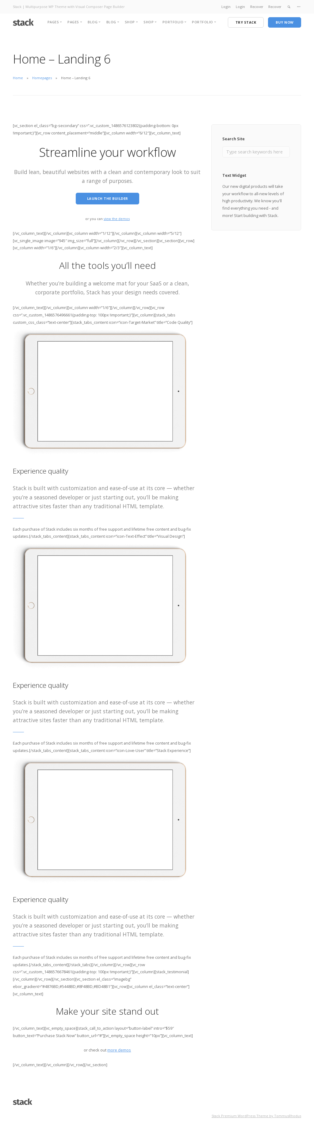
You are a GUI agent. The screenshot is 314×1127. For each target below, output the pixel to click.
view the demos (117, 211)
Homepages (42, 78)
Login (226, 6)
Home (18, 78)
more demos (119, 1043)
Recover (256, 6)
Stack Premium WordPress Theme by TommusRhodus (256, 1108)
